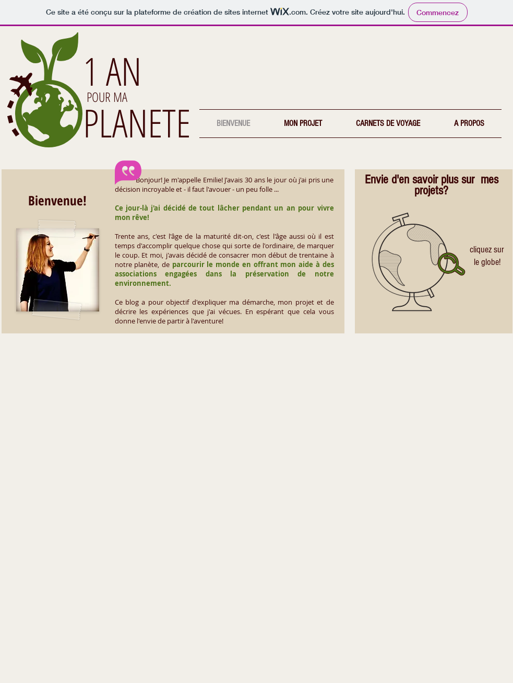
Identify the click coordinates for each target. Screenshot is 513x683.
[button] (303, 123)
